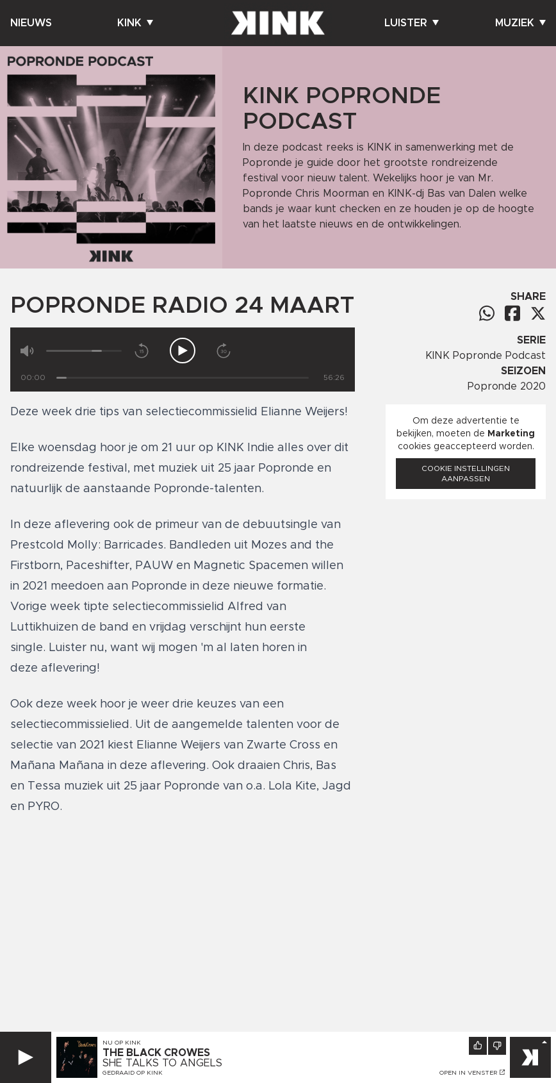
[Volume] (84, 351)
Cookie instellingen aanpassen (465, 474)
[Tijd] (182, 378)
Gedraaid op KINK (132, 1073)
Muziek (520, 23)
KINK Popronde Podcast (485, 356)
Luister (411, 23)
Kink (135, 23)
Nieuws (31, 23)
